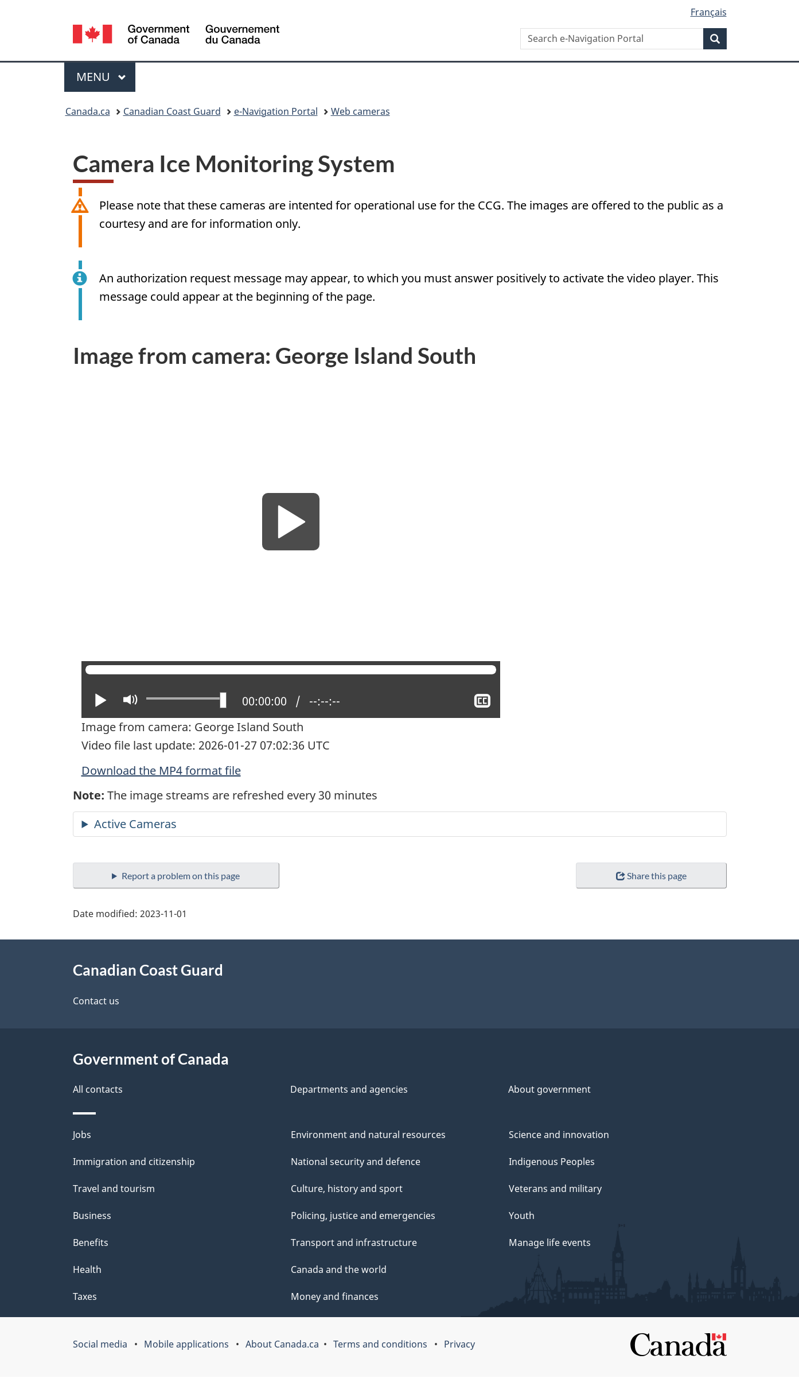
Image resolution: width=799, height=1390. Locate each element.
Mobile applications (186, 1344)
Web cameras (360, 111)
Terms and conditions (380, 1344)
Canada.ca (87, 111)
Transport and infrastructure (354, 1242)
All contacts (98, 1089)
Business (92, 1215)
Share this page (651, 875)
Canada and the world (339, 1269)
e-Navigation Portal (276, 111)
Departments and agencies (349, 1089)
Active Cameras (135, 824)
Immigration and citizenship (134, 1161)
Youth (522, 1215)
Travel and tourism (114, 1188)
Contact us (96, 1001)
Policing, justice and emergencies (363, 1215)
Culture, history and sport (347, 1188)
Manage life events (550, 1242)
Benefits (90, 1242)
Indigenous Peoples (552, 1161)
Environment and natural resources (368, 1134)
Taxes (85, 1296)
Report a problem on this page (181, 875)
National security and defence (355, 1161)
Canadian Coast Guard (172, 111)
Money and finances (335, 1296)
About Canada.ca (282, 1344)
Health (87, 1269)
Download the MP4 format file (161, 770)
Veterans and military (555, 1188)
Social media (100, 1344)
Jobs (82, 1134)
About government (549, 1089)
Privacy (459, 1344)
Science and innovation (559, 1134)
